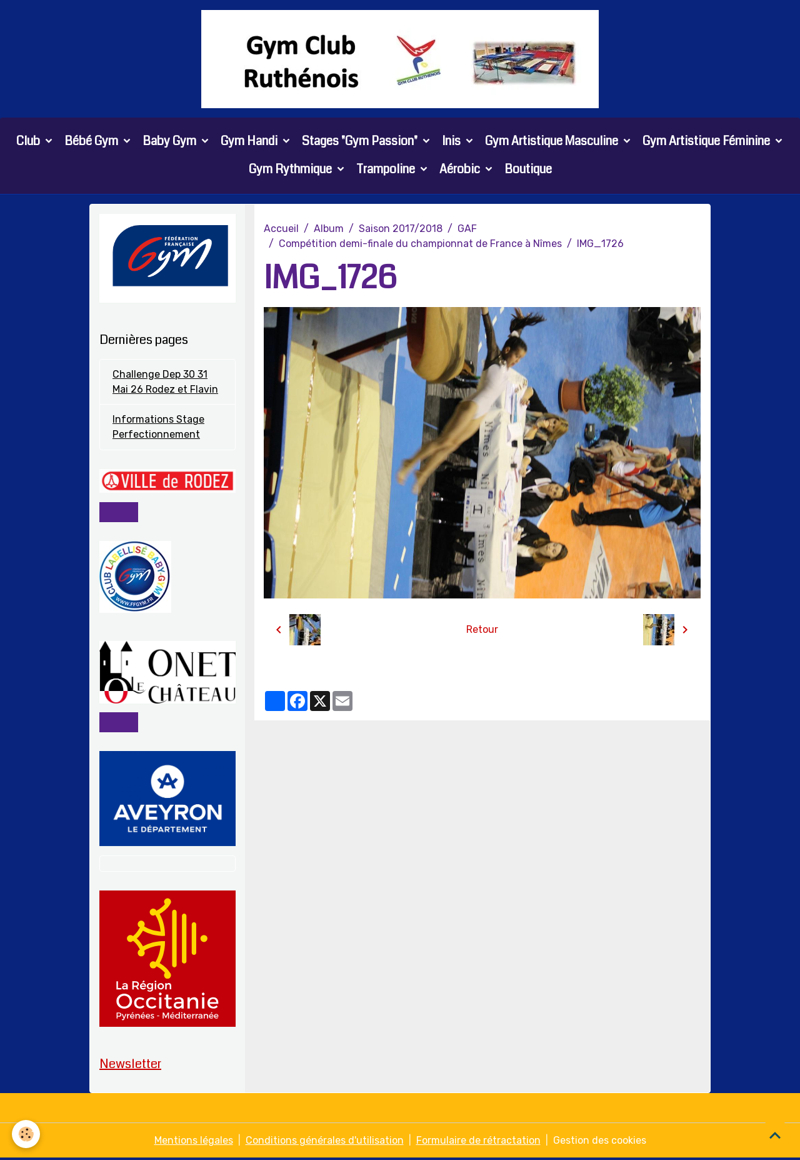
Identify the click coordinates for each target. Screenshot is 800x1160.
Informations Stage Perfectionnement (158, 428)
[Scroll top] (775, 1135)
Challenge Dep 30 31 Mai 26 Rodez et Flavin (165, 382)
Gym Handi (250, 141)
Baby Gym (170, 141)
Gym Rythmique (291, 169)
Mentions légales (193, 1142)
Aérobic (460, 169)
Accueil (281, 229)
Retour (482, 630)
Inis (452, 141)
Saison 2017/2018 (400, 229)
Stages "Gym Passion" (361, 141)
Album (329, 229)
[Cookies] (26, 1134)
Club (29, 141)
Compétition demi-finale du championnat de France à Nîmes (420, 244)
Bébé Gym (92, 141)
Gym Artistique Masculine (553, 141)
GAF (467, 229)
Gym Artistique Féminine (707, 141)
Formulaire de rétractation (478, 1142)
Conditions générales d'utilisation (325, 1142)
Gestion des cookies (599, 1142)
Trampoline (387, 169)
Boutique (528, 169)
